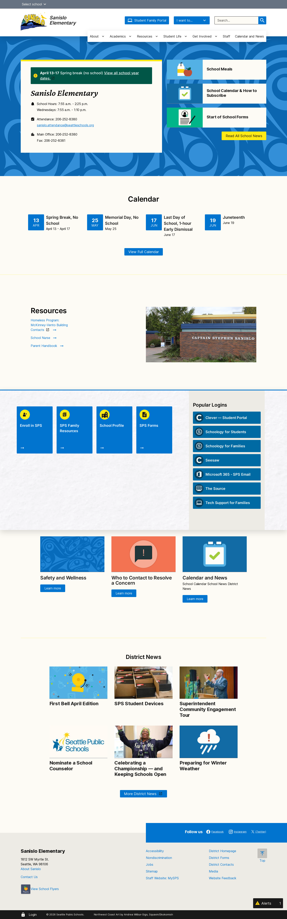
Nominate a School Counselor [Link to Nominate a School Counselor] (70, 765)
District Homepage (222, 851)
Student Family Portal (147, 20)
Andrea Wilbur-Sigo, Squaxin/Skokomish (148, 914)
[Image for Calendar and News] (215, 554)
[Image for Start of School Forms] (185, 118)
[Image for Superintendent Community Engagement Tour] (209, 682)
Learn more (52, 588)
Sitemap (152, 871)
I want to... (192, 20)
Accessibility (155, 851)
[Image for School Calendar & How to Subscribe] (185, 94)
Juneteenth (234, 217)
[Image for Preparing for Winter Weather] (209, 742)
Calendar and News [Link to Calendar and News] (205, 578)
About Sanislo (31, 869)
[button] (44, 4)
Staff (226, 36)
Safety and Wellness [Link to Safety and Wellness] (63, 578)
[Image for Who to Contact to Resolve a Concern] (143, 554)
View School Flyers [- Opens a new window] (40, 889)
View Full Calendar (143, 252)
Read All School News (244, 136)
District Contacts (221, 865)
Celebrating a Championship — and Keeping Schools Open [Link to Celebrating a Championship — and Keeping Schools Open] (140, 768)
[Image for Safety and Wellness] (72, 554)
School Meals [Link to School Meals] (220, 69)
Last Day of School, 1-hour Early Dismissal (178, 223)
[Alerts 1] (268, 903)
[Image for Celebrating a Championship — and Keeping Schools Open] (143, 742)
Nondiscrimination (159, 858)
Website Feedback (222, 878)
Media (213, 871)
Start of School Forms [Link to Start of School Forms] (227, 117)
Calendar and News (249, 36)
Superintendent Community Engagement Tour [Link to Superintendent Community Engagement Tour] (208, 709)
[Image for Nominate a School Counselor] (78, 742)
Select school (34, 4)
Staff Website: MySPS (162, 878)
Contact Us (29, 877)
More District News (140, 794)
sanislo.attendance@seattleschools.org (65, 125)
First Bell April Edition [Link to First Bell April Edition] (73, 703)
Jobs (149, 865)
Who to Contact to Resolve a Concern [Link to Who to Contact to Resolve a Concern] (141, 580)
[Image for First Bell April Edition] (78, 682)
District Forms (219, 858)
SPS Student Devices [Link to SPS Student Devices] (138, 703)
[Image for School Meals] (185, 70)
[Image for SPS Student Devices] (143, 682)
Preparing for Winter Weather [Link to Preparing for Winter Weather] (203, 765)
